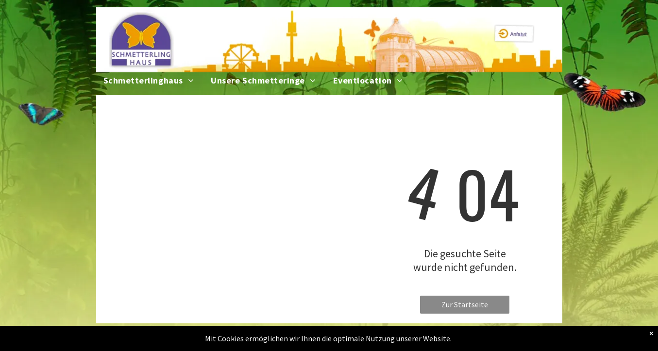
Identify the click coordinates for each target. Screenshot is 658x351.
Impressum (328, 341)
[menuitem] (157, 80)
